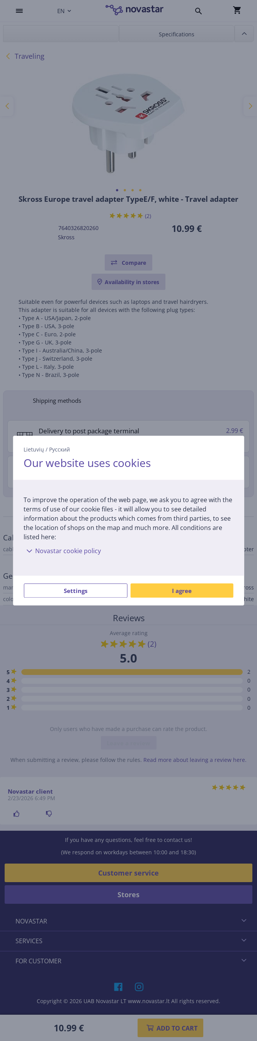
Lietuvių (34, 449)
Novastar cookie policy (62, 551)
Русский (59, 449)
